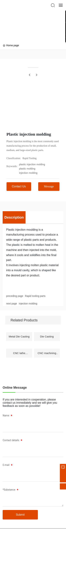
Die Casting (47, 336)
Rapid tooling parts (35, 296)
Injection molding (28, 303)
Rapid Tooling (30, 158)
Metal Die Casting (19, 336)
